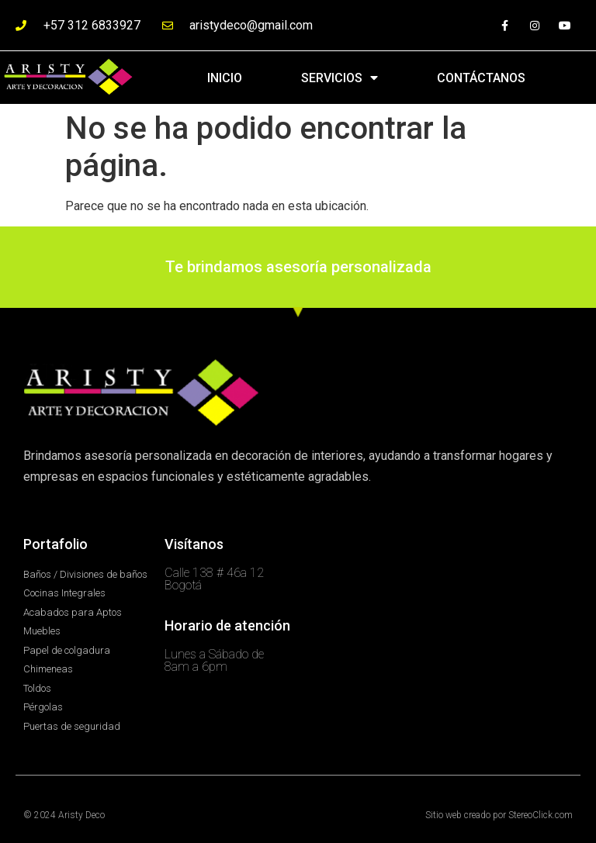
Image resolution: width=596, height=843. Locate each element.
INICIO (224, 78)
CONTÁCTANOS (481, 78)
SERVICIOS (339, 78)
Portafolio (55, 544)
